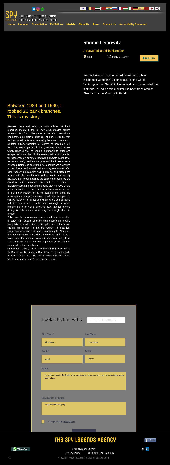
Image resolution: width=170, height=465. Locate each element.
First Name (47, 334)
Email (44, 351)
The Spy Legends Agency (37, 16)
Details (44, 368)
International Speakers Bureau (38, 20)
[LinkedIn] (33, 9)
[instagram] (38, 9)
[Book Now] (149, 58)
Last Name (90, 334)
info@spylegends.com (83, 449)
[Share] (150, 440)
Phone (88, 351)
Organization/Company (53, 398)
